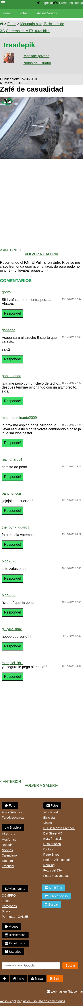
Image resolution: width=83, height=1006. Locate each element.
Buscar (7, 911)
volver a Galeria (41, 254)
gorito (6, 292)
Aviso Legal (8, 1001)
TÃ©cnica (8, 834)
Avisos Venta (46, 13)
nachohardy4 (12, 459)
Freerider (8, 866)
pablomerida (11, 376)
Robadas (8, 845)
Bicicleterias (15, 935)
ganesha (8, 330)
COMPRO (9, 895)
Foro (6, 13)
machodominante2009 (19, 418)
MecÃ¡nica (9, 839)
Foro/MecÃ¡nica (13, 817)
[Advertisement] (41, 203)
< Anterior (10, 250)
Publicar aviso (56, 896)
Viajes (47, 823)
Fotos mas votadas (56, 875)
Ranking (49, 865)
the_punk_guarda (15, 527)
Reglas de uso (27, 1001)
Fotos (23, 13)
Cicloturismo (15, 943)
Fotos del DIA (52, 870)
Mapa (37, 978)
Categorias (9, 906)
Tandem (7, 860)
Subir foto (53, 888)
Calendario (9, 855)
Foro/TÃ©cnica (12, 812)
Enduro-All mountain (57, 860)
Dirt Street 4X (52, 833)
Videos (11, 926)
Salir (55, 978)
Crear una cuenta (71, 3)
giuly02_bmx (12, 629)
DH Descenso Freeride (59, 828)
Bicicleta (13, 827)
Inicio (18, 978)
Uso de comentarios (51, 1001)
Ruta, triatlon (52, 844)
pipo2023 (9, 561)
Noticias (7, 850)
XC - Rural (50, 812)
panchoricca (11, 493)
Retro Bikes (51, 854)
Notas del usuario (37, 63)
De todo (48, 849)
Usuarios (13, 951)
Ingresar (47, 3)
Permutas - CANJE (15, 916)
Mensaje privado (36, 56)
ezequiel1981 (12, 663)
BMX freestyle (53, 838)
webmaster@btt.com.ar (65, 991)
